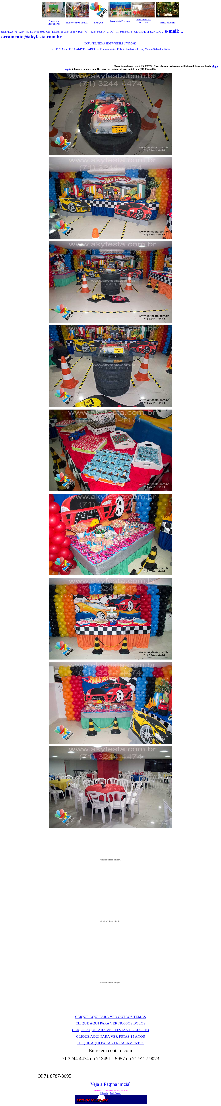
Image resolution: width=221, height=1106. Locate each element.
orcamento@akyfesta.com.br (31, 36)
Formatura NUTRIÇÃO (53, 22)
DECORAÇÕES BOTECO (143, 21)
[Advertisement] (58, 60)
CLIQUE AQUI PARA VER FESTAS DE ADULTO (110, 1030)
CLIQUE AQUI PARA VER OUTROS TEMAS (110, 1017)
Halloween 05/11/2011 (77, 22)
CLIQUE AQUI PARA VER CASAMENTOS (110, 1043)
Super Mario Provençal (120, 21)
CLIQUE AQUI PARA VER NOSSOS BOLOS (110, 1023)
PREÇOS (98, 22)
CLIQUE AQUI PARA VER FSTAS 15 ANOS (110, 1036)
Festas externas (167, 22)
